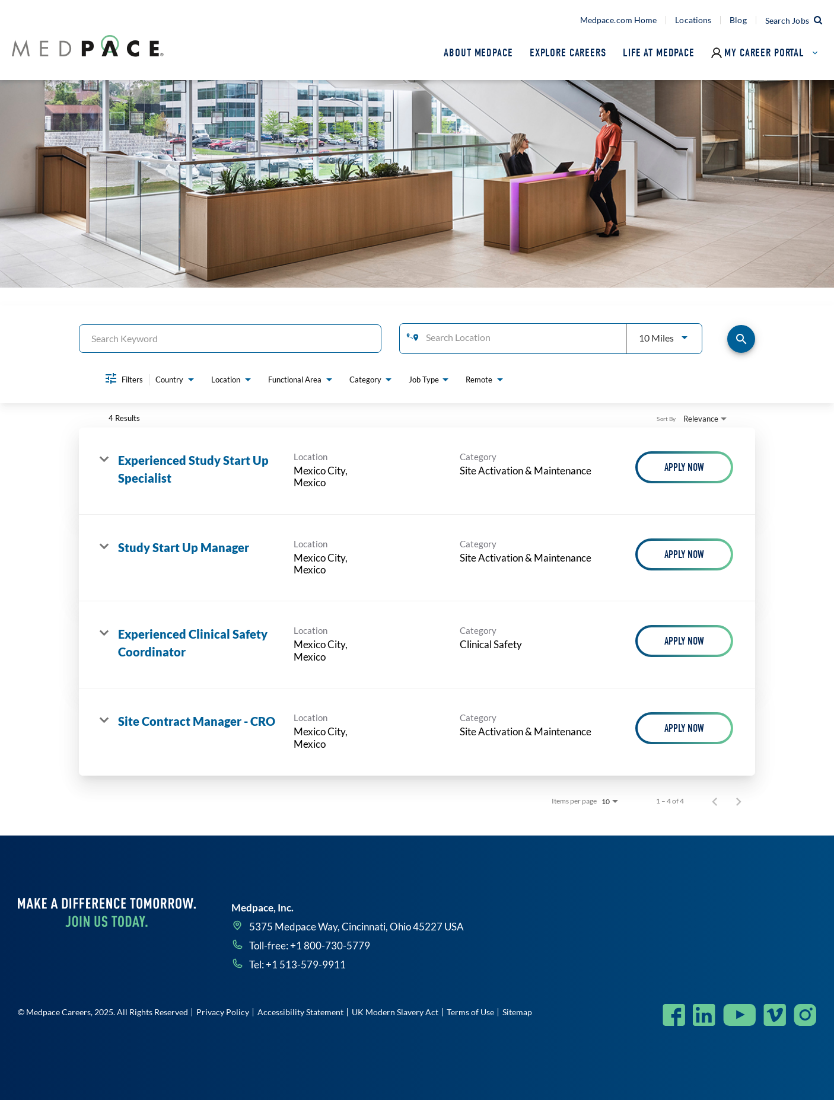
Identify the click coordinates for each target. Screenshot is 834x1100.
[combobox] (230, 338)
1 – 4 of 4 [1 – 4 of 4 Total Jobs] (670, 801)
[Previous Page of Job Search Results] (715, 801)
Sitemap (517, 1012)
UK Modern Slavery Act (395, 1012)
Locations (693, 20)
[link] (417, 471)
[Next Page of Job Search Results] (738, 801)
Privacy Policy (222, 1012)
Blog (738, 20)
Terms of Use (470, 1012)
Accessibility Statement (300, 1012)
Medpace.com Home (618, 20)
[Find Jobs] (741, 339)
